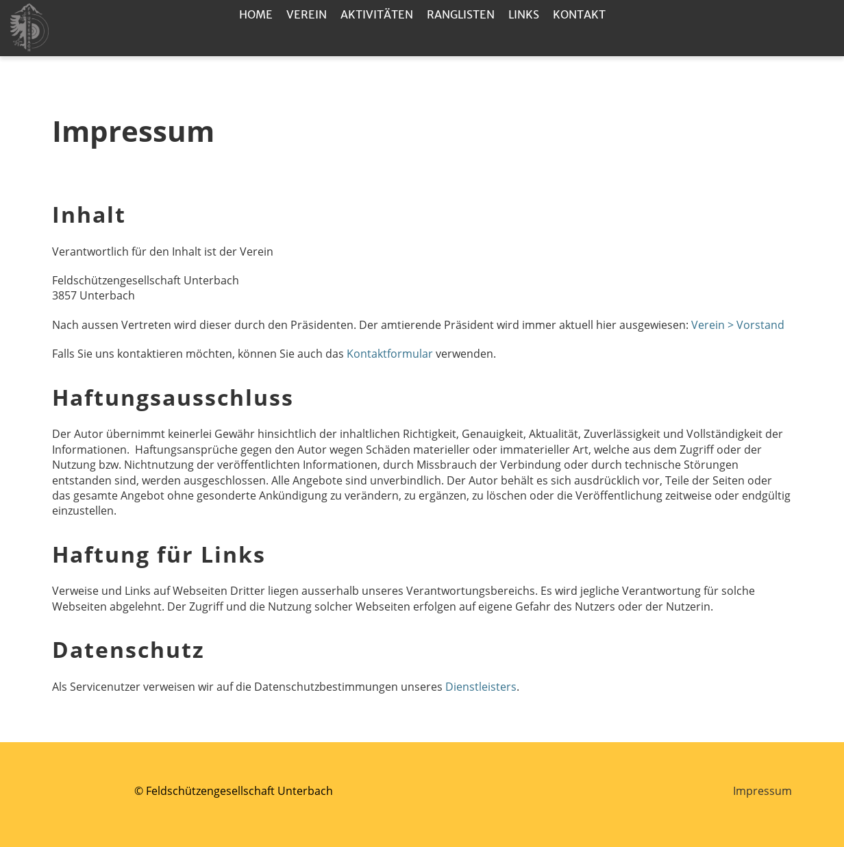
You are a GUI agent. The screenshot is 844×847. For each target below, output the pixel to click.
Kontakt (579, 14)
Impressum (762, 790)
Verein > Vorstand (737, 324)
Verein (306, 14)
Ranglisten (461, 14)
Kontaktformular (391, 353)
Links (523, 14)
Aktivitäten (376, 14)
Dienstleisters (481, 686)
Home (256, 14)
